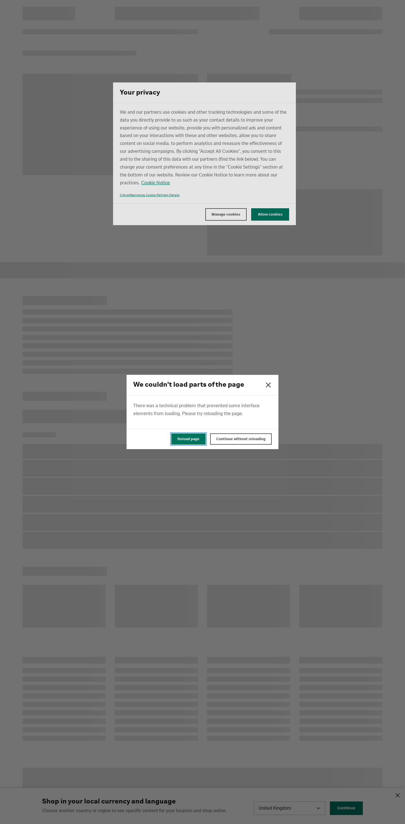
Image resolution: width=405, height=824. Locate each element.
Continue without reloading (241, 439)
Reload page (188, 439)
